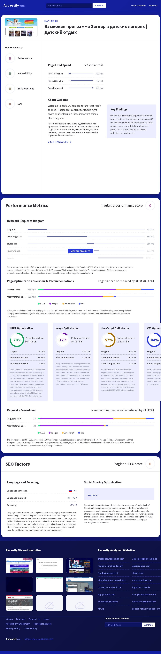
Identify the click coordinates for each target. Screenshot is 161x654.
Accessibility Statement (18, 623)
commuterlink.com (142, 580)
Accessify (14, 5)
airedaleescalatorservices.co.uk (113, 580)
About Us (153, 5)
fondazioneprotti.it (108, 573)
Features (20, 619)
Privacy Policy (13, 628)
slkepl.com (137, 573)
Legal (46, 619)
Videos (9, 619)
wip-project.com (106, 594)
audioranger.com (141, 565)
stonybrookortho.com (144, 594)
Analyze (99, 5)
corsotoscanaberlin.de (109, 587)
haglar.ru (51, 21)
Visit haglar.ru (60, 142)
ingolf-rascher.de (141, 587)
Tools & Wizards (138, 5)
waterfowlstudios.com (144, 601)
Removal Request (43, 623)
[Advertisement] (98, 50)
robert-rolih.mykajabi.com (146, 608)
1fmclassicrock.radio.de (144, 558)
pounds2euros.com (108, 601)
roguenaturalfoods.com (110, 565)
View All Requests (80, 251)
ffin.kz (101, 608)
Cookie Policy (30, 628)
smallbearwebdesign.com (111, 558)
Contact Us (34, 619)
